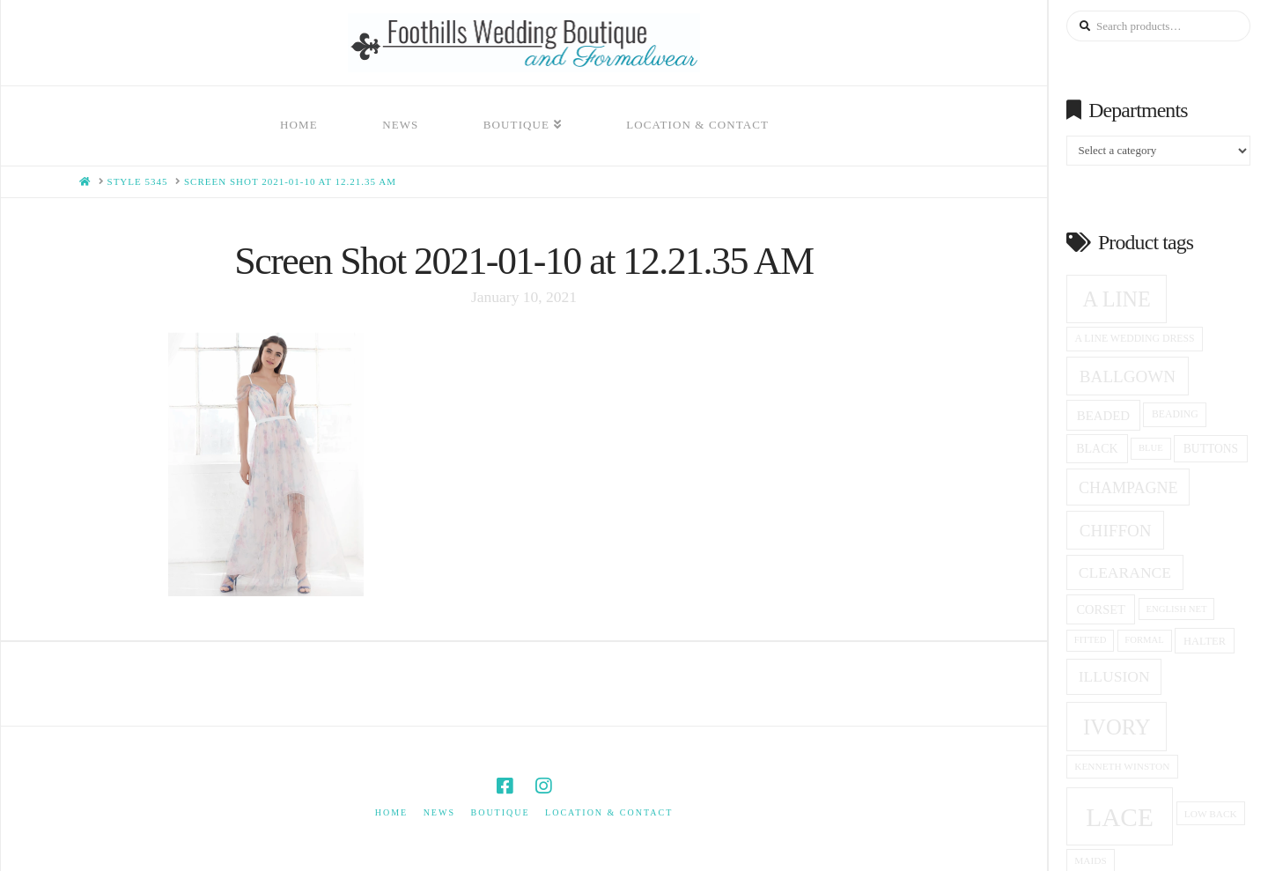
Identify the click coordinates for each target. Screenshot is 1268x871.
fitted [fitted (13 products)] (1090, 640)
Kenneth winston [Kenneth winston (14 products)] (1121, 766)
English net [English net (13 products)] (1176, 609)
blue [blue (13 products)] (1151, 448)
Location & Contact (609, 812)
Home (391, 812)
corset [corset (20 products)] (1100, 609)
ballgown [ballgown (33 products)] (1128, 376)
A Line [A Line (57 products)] (1117, 299)
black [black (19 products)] (1096, 448)
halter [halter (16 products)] (1204, 641)
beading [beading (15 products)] (1175, 414)
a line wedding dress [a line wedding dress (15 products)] (1135, 338)
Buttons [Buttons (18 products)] (1210, 448)
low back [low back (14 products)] (1210, 813)
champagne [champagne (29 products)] (1128, 488)
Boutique (499, 812)
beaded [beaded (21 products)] (1103, 416)
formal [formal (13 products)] (1143, 640)
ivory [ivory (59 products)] (1117, 727)
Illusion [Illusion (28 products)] (1114, 676)
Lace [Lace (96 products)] (1120, 817)
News (439, 812)
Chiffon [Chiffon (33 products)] (1116, 530)
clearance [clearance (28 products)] (1125, 572)
